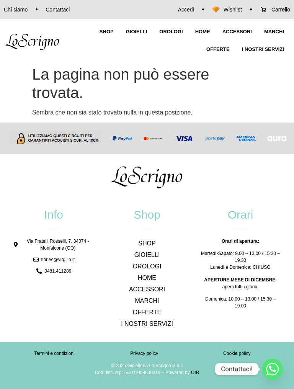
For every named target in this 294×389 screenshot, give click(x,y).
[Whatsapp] (272, 369)
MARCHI (274, 31)
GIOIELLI (136, 31)
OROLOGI (171, 31)
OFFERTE (218, 49)
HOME (202, 31)
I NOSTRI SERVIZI (263, 49)
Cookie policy (236, 353)
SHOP (107, 31)
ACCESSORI (237, 31)
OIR (195, 372)
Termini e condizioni (54, 353)
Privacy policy (144, 353)
